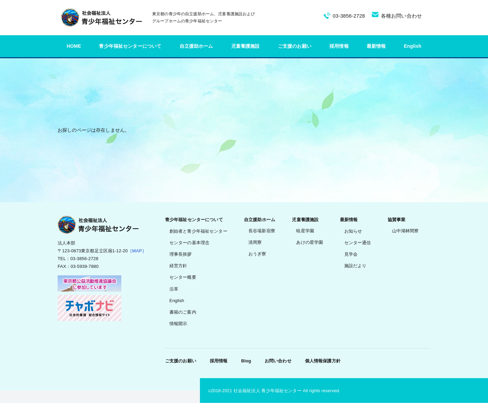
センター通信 (357, 242)
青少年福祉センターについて (130, 46)
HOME (74, 46)
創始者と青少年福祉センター (198, 231)
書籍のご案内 (182, 312)
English (413, 46)
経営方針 (178, 265)
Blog (246, 360)
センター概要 (182, 277)
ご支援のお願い (294, 46)
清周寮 (255, 242)
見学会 (351, 254)
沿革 (173, 289)
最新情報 (376, 46)
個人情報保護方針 (323, 360)
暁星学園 (305, 230)
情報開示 (178, 323)
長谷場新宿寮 (261, 230)
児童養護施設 (245, 46)
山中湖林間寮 (405, 230)
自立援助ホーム (196, 46)
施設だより (355, 265)
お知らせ (353, 231)
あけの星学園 (309, 242)
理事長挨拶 (180, 254)
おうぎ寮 (257, 253)
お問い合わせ (278, 360)
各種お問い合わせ (401, 16)
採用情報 (339, 46)
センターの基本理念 (189, 242)
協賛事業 (397, 219)
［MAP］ (137, 250)
